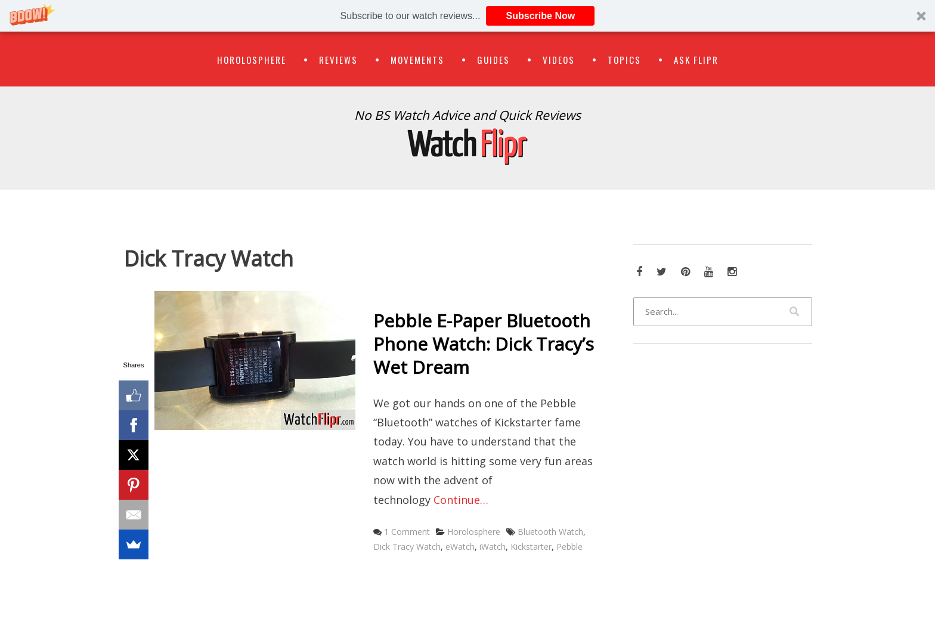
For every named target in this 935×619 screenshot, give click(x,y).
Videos (559, 59)
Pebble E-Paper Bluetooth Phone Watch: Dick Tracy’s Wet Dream (483, 343)
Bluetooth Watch (550, 531)
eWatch (460, 546)
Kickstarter (531, 546)
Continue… (461, 500)
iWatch (492, 546)
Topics (624, 59)
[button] (467, 16)
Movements (417, 59)
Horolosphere (251, 59)
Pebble (569, 546)
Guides (493, 59)
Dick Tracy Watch (407, 546)
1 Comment (407, 531)
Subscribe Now (540, 16)
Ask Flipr (696, 59)
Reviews (338, 59)
